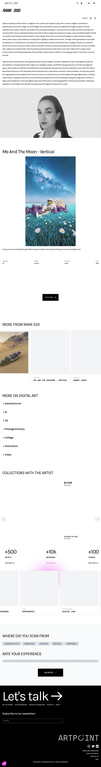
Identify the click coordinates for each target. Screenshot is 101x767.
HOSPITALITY (12, 643)
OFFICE (44, 643)
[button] (81, 3)
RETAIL (57, 643)
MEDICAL (29, 643)
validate (50, 672)
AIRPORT (71, 643)
